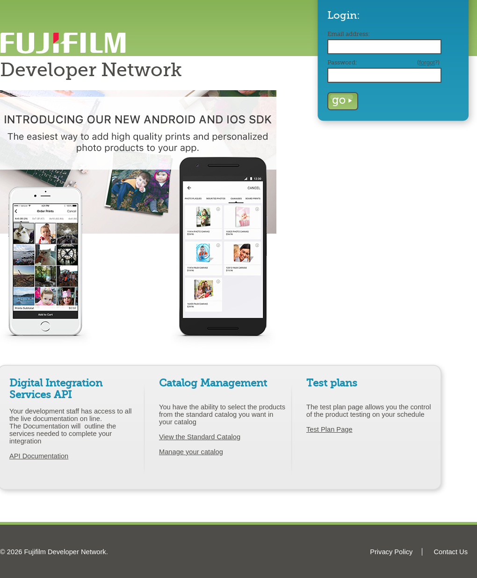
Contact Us (451, 552)
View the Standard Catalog (199, 437)
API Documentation (38, 456)
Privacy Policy (391, 552)
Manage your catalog (191, 452)
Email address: (348, 33)
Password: (383, 62)
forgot (427, 62)
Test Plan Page (329, 429)
